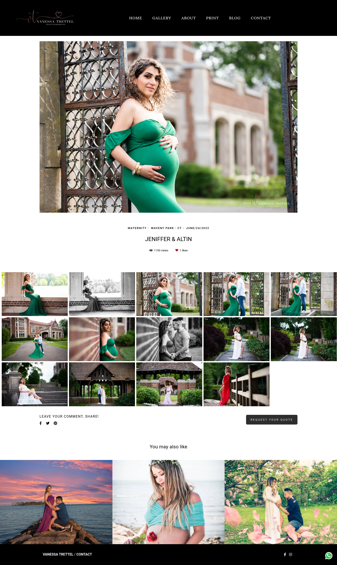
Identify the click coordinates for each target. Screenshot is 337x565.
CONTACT (261, 17)
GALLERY (161, 17)
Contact (84, 554)
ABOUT (188, 17)
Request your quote (272, 419)
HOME (135, 17)
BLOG (234, 17)
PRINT (212, 17)
